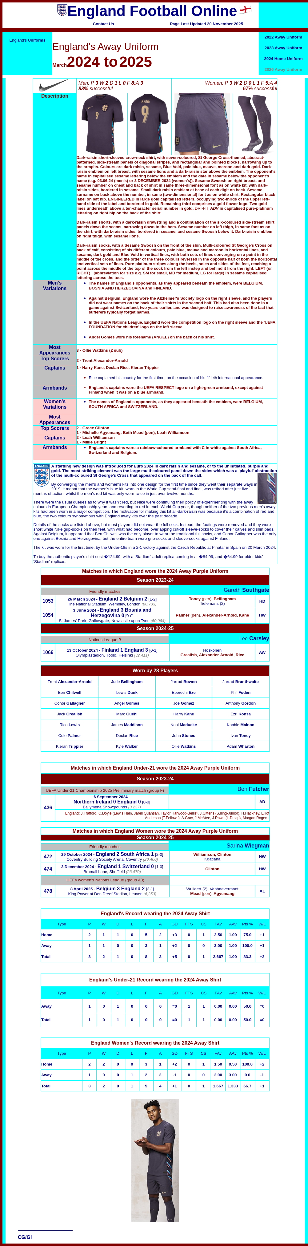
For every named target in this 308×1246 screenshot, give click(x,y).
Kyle (127, 746)
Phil (240, 692)
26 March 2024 (81, 599)
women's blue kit (108, 489)
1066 (48, 652)
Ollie (184, 746)
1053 (48, 601)
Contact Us (103, 24)
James (127, 724)
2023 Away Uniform (283, 48)
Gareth (246, 590)
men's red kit (95, 493)
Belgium (133, 598)
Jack (69, 714)
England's (27, 40)
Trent (70, 681)
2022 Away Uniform (283, 37)
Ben (69, 692)
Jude (126, 681)
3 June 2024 (84, 610)
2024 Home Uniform (283, 58)
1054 (48, 615)
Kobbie (240, 724)
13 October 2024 (82, 650)
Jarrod (183, 681)
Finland (110, 650)
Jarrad (240, 681)
